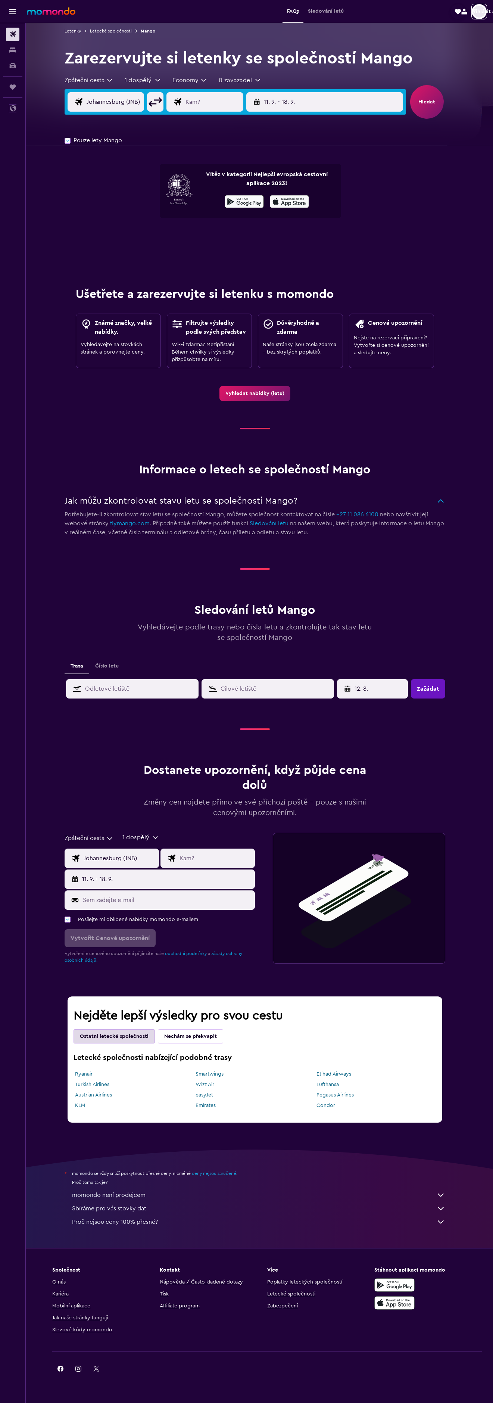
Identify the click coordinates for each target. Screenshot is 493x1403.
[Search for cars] (12, 65)
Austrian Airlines (97, 1095)
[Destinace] (225, 102)
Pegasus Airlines (340, 1095)
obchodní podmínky (190, 953)
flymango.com (134, 523)
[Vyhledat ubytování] (12, 50)
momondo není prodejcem (263, 1195)
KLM (84, 1105)
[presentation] (293, 201)
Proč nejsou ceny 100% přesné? (263, 1221)
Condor (330, 1105)
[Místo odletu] (126, 102)
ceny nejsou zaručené (218, 1173)
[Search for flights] (12, 34)
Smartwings (214, 1074)
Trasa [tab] (81, 666)
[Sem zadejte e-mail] (171, 900)
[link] (259, 393)
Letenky (77, 31)
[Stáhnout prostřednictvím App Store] (293, 202)
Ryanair (88, 1074)
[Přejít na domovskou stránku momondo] (51, 11)
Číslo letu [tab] (111, 666)
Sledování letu (273, 523)
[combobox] (93, 80)
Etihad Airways (338, 1074)
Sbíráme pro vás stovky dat (263, 1208)
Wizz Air (209, 1084)
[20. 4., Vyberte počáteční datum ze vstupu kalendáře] (378, 688)
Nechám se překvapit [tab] (195, 1036)
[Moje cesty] (12, 87)
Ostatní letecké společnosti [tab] (118, 1036)
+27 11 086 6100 (362, 514)
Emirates (210, 1105)
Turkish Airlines (96, 1084)
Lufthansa (332, 1084)
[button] (12, 11)
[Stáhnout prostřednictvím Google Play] (248, 202)
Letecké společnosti (115, 31)
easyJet (209, 1095)
